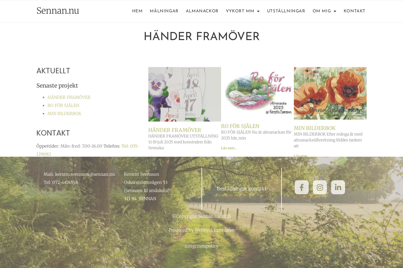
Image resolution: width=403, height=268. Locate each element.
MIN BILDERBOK (64, 124)
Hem (137, 11)
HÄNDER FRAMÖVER (69, 108)
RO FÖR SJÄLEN (63, 116)
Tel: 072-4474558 (61, 182)
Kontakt (354, 11)
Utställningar (286, 11)
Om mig (324, 11)
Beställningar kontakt (242, 189)
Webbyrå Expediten (215, 230)
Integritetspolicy (201, 246)
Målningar (164, 11)
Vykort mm (243, 11)
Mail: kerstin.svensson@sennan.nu (79, 174)
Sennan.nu (57, 10)
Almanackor (202, 11)
